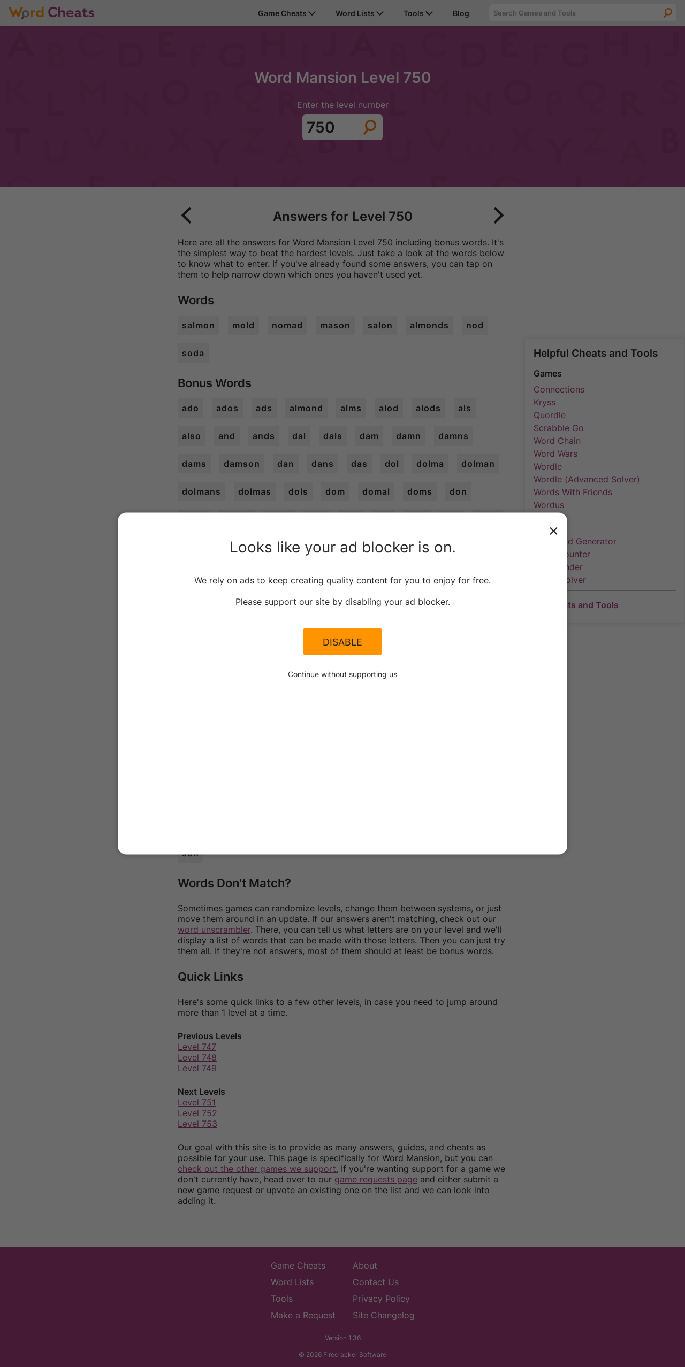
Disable (342, 641)
